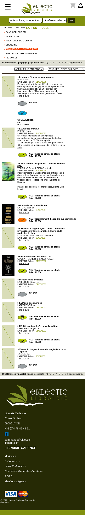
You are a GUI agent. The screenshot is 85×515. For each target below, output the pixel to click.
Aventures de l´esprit (19, 40)
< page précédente (35, 62)
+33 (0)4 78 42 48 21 (17, 428)
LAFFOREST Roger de (28, 282)
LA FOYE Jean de (25, 208)
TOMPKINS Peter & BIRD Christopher (35, 168)
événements (12, 461)
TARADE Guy (23, 354)
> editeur (19, 27)
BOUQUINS (11, 45)
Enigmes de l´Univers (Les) (21, 49)
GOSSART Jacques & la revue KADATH (36, 259)
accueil (8, 27)
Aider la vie (12, 36)
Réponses (11, 58)
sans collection (16, 32)
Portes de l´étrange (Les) (21, 53)
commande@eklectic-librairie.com (18, 441)
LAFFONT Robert (38, 27)
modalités (10, 456)
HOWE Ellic (22, 79)
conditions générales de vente (23, 471)
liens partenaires (15, 466)
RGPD (8, 476)
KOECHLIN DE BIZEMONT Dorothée (35, 235)
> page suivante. (75, 62)
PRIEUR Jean (24, 131)
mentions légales (15, 481)
